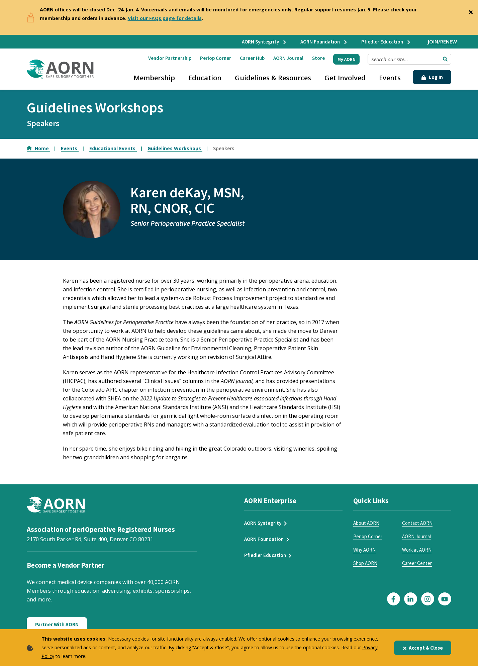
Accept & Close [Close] (422, 648)
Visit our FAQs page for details (165, 18)
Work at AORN (417, 550)
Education (204, 77)
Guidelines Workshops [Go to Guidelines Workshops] (175, 148)
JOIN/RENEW (442, 41)
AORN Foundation (324, 41)
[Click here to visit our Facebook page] (393, 598)
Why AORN (364, 550)
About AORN (366, 523)
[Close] (470, 10)
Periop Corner (215, 58)
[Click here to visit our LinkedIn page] (410, 598)
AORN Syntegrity (264, 41)
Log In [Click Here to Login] (432, 77)
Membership (154, 77)
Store (318, 58)
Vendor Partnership (169, 58)
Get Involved (345, 77)
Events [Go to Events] (70, 148)
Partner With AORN (57, 624)
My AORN (347, 59)
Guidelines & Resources (273, 77)
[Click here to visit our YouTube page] (444, 598)
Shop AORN (365, 563)
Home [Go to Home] (38, 148)
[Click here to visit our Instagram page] (427, 598)
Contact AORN (417, 523)
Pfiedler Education (386, 41)
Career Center (417, 563)
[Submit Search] (445, 59)
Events (390, 77)
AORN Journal (288, 58)
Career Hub (252, 58)
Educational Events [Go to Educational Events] (113, 148)
